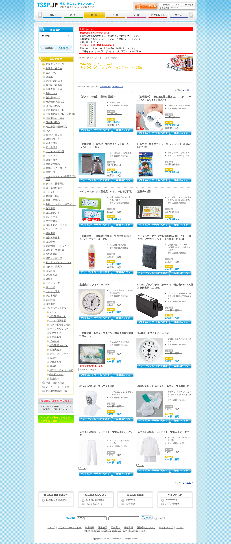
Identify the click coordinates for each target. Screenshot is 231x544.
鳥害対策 (50, 300)
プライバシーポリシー (70, 527)
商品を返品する (94, 504)
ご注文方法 (171, 500)
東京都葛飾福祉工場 (56, 391)
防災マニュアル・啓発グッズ (61, 204)
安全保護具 (51, 147)
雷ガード (50, 287)
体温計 (52, 358)
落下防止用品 (53, 106)
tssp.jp (87, 530)
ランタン (50, 192)
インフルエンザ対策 (108, 58)
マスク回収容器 (57, 320)
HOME (82, 58)
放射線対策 (51, 254)
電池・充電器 (53, 200)
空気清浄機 (55, 362)
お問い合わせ (172, 504)
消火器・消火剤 (54, 266)
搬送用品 (50, 233)
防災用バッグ (53, 97)
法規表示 (102, 527)
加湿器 (52, 366)
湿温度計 (54, 378)
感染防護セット (57, 316)
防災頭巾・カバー (55, 139)
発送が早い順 (117, 87)
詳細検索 (49, 48)
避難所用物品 (53, 164)
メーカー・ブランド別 (57, 387)
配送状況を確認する (56, 500)
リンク (180, 527)
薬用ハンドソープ (58, 354)
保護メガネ (51, 160)
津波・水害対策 (54, 258)
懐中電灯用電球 (54, 188)
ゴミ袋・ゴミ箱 (54, 135)
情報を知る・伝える (56, 225)
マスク (49, 131)
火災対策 (50, 271)
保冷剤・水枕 (56, 374)
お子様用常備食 (54, 85)
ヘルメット (51, 155)
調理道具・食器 (54, 89)
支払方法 (130, 500)
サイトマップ (166, 527)
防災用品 (106, 530)
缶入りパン (51, 72)
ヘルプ (51, 527)
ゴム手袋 (54, 341)
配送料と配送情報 (95, 500)
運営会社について (146, 527)
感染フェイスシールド (61, 370)
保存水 (49, 77)
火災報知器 (51, 275)
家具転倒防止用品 (55, 102)
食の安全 (133, 530)
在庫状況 (130, 504)
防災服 (49, 279)
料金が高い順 (105, 87)
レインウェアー (54, 283)
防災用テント (53, 212)
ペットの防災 (53, 291)
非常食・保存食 (54, 68)
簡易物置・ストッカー (57, 246)
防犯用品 (95, 530)
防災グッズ (92, 58)
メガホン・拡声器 (55, 151)
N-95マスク (55, 333)
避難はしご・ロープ (56, 168)
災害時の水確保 (54, 81)
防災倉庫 (50, 242)
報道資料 (128, 527)
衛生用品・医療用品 (56, 126)
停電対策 (50, 172)
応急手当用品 (53, 122)
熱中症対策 (51, 221)
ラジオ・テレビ (54, 229)
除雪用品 (50, 304)
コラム (142, 530)
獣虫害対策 (51, 295)
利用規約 (89, 527)
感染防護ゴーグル (58, 345)
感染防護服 (55, 349)
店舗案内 (115, 527)
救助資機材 (51, 143)
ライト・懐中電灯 (55, 183)
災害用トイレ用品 (55, 118)
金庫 (125, 530)
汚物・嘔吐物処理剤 (60, 325)
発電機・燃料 (53, 196)
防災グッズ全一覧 (55, 64)
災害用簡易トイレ (55, 110)
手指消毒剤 (55, 337)
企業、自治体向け (55, 383)
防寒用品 (50, 208)
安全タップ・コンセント (58, 262)
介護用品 (116, 530)
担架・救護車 (53, 237)
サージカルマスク (58, 329)
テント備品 (51, 217)
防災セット (51, 93)
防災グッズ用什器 (55, 250)
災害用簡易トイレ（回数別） (61, 114)
